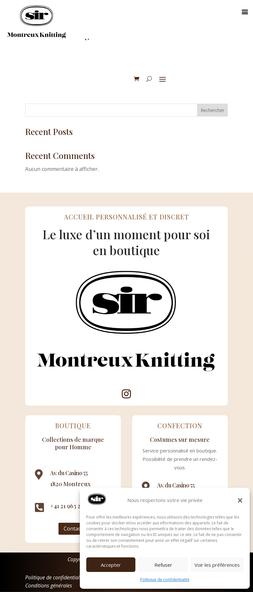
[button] (240, 500)
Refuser (163, 565)
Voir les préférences (217, 565)
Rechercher (212, 110)
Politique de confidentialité (164, 579)
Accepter (111, 565)
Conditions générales (48, 585)
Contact (73, 528)
